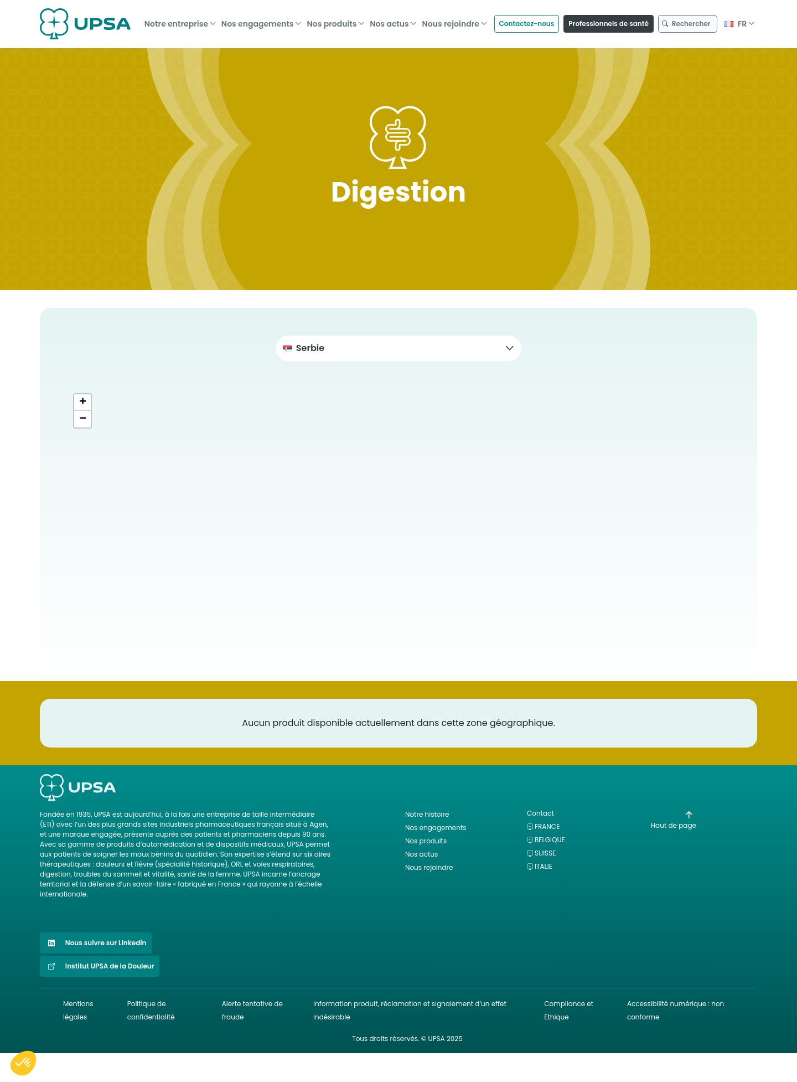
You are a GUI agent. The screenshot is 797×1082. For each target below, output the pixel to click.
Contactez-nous (527, 20)
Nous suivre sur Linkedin (96, 943)
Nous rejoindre (450, 20)
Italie (543, 866)
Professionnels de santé (608, 20)
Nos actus (389, 20)
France (547, 826)
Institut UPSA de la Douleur (99, 966)
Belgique (550, 839)
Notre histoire (427, 814)
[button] (398, 348)
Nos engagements (257, 20)
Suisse (545, 853)
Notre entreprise (176, 20)
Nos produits (331, 20)
